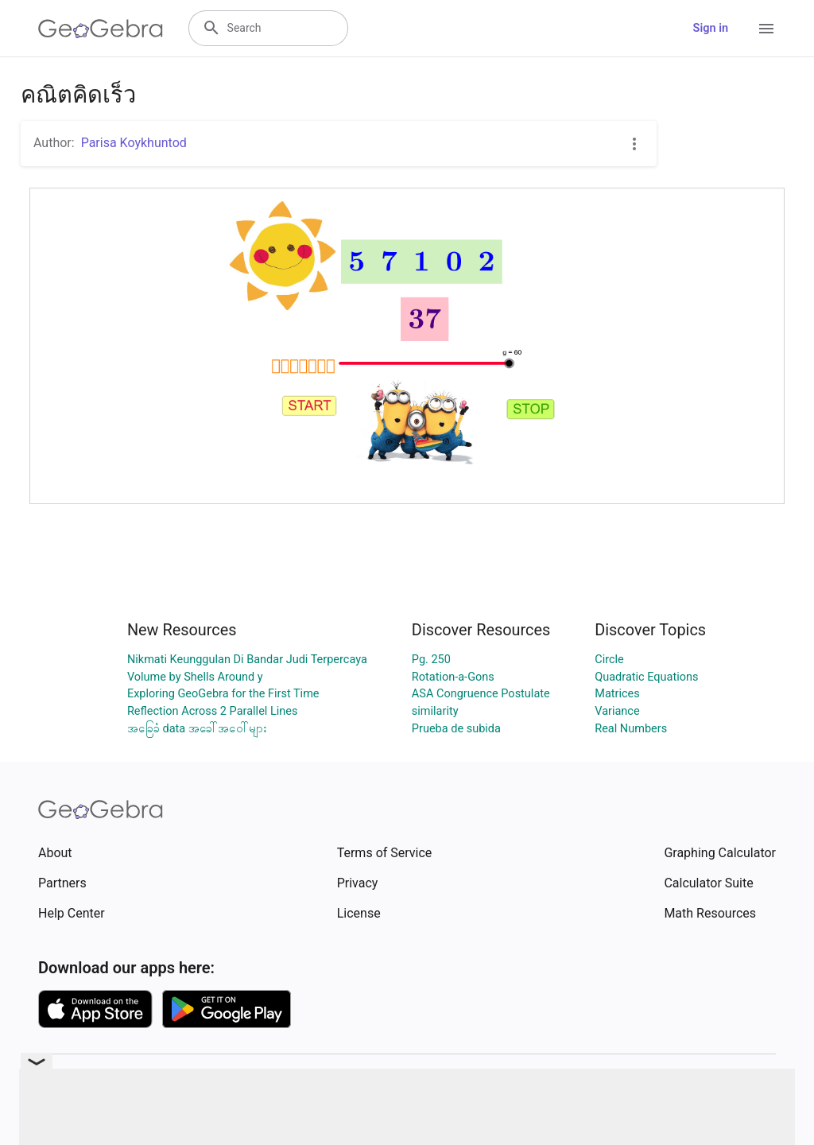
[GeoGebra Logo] (100, 28)
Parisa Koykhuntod (134, 142)
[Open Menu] (766, 28)
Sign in (710, 28)
